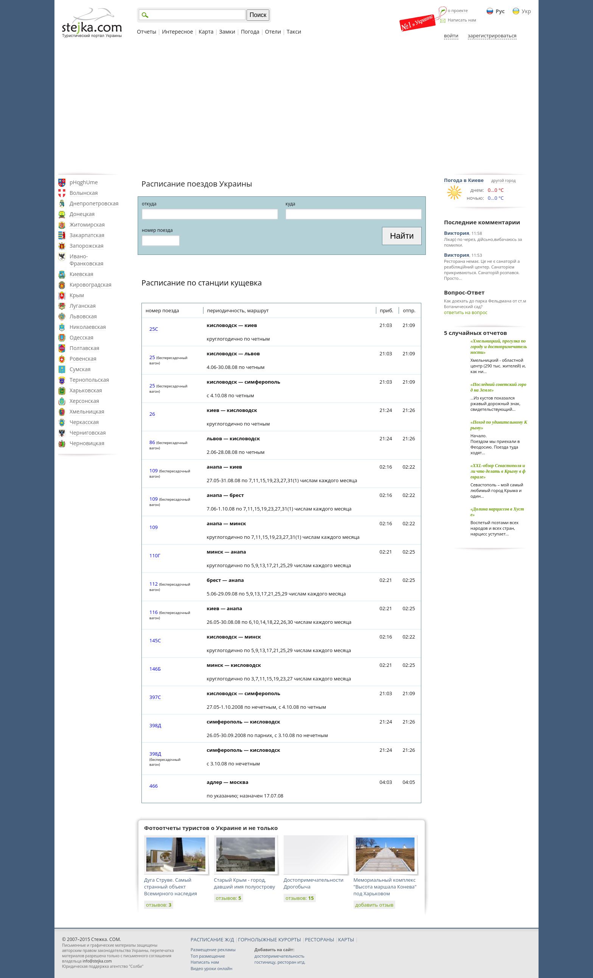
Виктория (456, 233)
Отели (273, 31)
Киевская (81, 274)
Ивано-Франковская (87, 260)
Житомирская (87, 224)
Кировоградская (91, 284)
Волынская (84, 192)
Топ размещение (208, 956)
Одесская (81, 337)
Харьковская (86, 390)
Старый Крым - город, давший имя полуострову (244, 883)
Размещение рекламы (213, 949)
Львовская (83, 316)
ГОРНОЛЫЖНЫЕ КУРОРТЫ (269, 939)
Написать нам (462, 20)
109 (153, 470)
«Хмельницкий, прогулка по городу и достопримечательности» (498, 346)
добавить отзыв (374, 904)
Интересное (177, 31)
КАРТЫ (346, 939)
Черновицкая (87, 443)
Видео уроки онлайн (211, 968)
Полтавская (84, 348)
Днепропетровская (94, 203)
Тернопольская (89, 379)
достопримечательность (279, 956)
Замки (227, 31)
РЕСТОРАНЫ (319, 939)
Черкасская (84, 422)
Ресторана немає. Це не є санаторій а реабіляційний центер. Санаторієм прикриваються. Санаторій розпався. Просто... (482, 269)
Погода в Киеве (464, 180)
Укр (526, 11)
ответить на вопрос (465, 312)
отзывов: (158, 904)
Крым (77, 295)
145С (155, 640)
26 (152, 413)
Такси (294, 31)
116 (153, 612)
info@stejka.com (97, 961)
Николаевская (88, 326)
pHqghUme (84, 182)
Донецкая (82, 214)
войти (451, 35)
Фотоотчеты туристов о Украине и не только (211, 827)
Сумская (80, 369)
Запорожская (87, 245)
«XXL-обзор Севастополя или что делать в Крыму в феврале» (498, 471)
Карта (206, 31)
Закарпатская (87, 235)
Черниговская (88, 432)
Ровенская (83, 358)
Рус (500, 11)
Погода (250, 31)
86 (152, 442)
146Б (155, 668)
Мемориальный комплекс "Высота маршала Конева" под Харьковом (385, 886)
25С (153, 328)
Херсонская (84, 400)
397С (155, 697)
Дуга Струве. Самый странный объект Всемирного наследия (170, 886)
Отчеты (146, 31)
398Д (155, 725)
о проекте (458, 10)
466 (153, 785)
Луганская (83, 305)
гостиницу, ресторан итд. (280, 962)
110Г (154, 555)
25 (152, 357)
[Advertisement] (296, 107)
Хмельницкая (87, 411)
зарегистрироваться (492, 35)
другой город (503, 180)
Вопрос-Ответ (464, 292)
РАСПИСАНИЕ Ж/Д (212, 939)
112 (153, 583)
